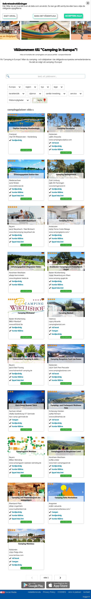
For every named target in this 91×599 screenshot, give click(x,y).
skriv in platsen (74, 592)
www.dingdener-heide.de (18, 278)
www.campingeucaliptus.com (60, 140)
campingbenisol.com (57, 324)
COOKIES (62, 592)
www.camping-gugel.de (58, 278)
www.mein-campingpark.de (59, 463)
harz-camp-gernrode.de (18, 417)
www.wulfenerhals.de (57, 417)
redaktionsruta (34, 592)
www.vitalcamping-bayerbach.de (22, 232)
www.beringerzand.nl (57, 186)
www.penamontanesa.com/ (59, 509)
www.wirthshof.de (16, 324)
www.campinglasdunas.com (60, 371)
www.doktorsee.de (16, 186)
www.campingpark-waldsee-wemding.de (25, 463)
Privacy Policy (49, 592)
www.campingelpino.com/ (59, 232)
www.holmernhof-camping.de (20, 371)
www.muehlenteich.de (17, 509)
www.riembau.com (16, 555)
